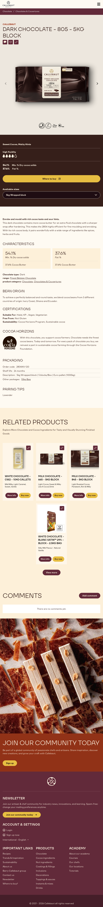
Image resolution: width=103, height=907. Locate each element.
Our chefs (74, 862)
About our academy (79, 853)
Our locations (76, 866)
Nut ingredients (44, 862)
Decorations (42, 875)
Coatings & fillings (45, 866)
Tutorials (73, 870)
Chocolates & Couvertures (27, 11)
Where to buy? (10, 883)
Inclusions (41, 870)
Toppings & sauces (45, 879)
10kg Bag (26, 379)
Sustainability (10, 862)
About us (7, 866)
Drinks (39, 888)
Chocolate (7, 11)
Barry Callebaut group (14, 870)
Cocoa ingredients (45, 858)
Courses (73, 858)
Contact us (8, 875)
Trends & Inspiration (13, 858)
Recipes (7, 853)
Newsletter (8, 879)
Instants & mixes (44, 883)
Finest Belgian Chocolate (23, 278)
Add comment (89, 595)
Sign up (10, 763)
